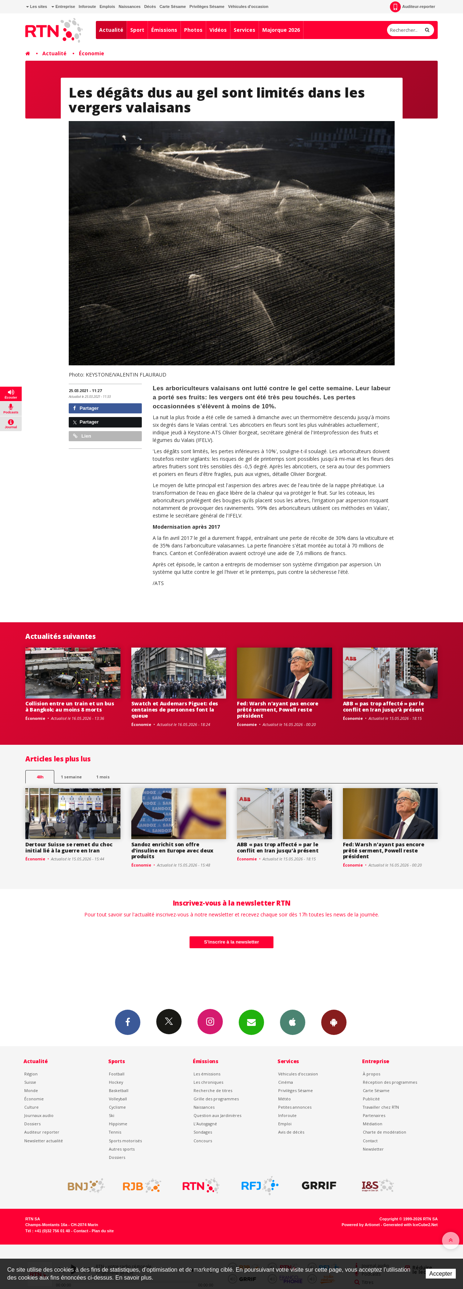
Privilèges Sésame (207, 6)
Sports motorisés (125, 1140)
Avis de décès (291, 1132)
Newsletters (251, 1022)
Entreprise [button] (63, 6)
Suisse (30, 1082)
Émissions (164, 29)
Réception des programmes (390, 1082)
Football (116, 1073)
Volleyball (118, 1098)
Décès (150, 6)
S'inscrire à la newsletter (231, 942)
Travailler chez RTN (381, 1107)
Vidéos (218, 29)
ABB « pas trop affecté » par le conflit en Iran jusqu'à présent (383, 706)
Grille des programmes (216, 1098)
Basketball (118, 1090)
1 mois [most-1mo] (103, 776)
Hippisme (118, 1123)
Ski (111, 1115)
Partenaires (374, 1115)
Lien (82, 436)
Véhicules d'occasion (248, 6)
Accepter (440, 1274)
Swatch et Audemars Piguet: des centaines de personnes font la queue (174, 709)
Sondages (203, 1132)
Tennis (115, 1132)
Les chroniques (208, 1082)
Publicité (371, 1098)
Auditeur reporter (41, 1132)
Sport (137, 29)
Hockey (116, 1082)
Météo (284, 1098)
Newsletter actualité (43, 1140)
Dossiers (32, 1123)
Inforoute (87, 6)
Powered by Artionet (361, 1225)
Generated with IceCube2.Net (410, 1225)
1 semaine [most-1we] (71, 776)
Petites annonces (294, 1107)
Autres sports (122, 1149)
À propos (371, 1073)
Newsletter (373, 1149)
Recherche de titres (213, 1090)
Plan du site (103, 1231)
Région (31, 1073)
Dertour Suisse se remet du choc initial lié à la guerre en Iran (68, 847)
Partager (86, 408)
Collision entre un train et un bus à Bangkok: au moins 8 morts (69, 706)
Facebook (127, 1022)
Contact (370, 1140)
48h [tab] (40, 776)
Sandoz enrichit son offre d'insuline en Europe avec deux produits (172, 850)
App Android (334, 1022)
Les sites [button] (36, 6)
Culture (31, 1107)
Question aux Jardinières (217, 1115)
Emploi (285, 1123)
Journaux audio (39, 1115)
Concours (203, 1140)
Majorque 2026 (281, 29)
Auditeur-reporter (412, 6)
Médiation (372, 1123)
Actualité (111, 29)
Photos (193, 29)
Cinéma (285, 1082)
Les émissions (207, 1073)
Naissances (130, 6)
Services (244, 29)
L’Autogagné (205, 1123)
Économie (91, 53)
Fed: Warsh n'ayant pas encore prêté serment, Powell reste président (277, 709)
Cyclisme (117, 1107)
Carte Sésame (173, 6)
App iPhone (292, 1022)
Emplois (107, 6)
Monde (31, 1090)
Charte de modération (384, 1132)
